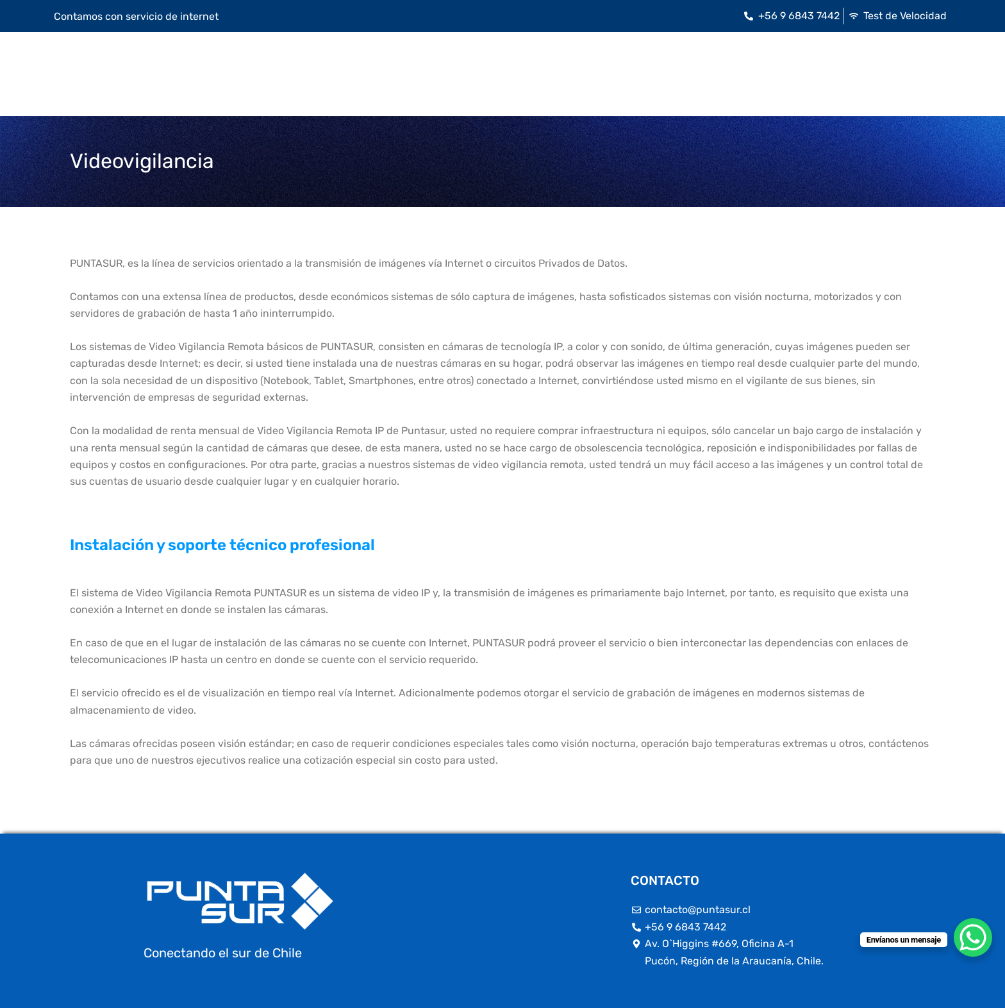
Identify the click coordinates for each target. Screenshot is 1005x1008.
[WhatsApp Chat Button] (973, 937)
